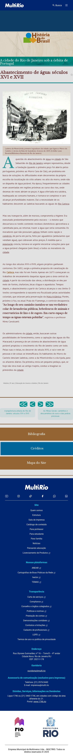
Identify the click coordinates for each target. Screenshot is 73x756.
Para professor (36, 529)
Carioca (10, 272)
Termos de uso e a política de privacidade (36, 639)
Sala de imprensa (37, 520)
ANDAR (36, 568)
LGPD (36, 634)
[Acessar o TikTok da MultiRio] (30, 496)
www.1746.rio (40, 701)
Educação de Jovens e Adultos (26, 383)
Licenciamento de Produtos (36, 553)
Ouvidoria (36, 665)
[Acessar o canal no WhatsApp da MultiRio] (54, 496)
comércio (7, 235)
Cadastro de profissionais (36, 630)
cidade (57, 159)
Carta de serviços (36, 597)
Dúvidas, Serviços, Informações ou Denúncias (36, 691)
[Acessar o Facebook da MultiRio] (42, 496)
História (6, 383)
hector (36, 577)
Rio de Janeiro (36, 163)
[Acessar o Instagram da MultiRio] (18, 496)
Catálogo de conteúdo (36, 524)
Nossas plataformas (36, 562)
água (48, 159)
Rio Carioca (63, 203)
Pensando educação (36, 548)
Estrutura (36, 515)
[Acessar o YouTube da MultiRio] (6, 496)
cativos (36, 231)
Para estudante (37, 534)
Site (36, 505)
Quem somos (36, 510)
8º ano (12, 383)
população (8, 244)
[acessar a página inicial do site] (14, 5)
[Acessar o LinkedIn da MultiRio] (66, 496)
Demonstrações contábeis (36, 620)
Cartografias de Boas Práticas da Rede (37, 572)
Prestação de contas (36, 616)
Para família (36, 538)
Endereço (36, 649)
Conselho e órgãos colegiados (36, 606)
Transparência (36, 591)
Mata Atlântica (53, 296)
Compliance (36, 601)
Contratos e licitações (36, 625)
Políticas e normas (36, 611)
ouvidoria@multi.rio (36, 671)
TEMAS (36, 582)
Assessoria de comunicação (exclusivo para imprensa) (36, 677)
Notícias (36, 543)
